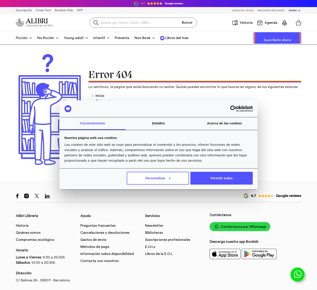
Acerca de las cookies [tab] (224, 123)
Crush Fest (43, 10)
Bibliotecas (154, 232)
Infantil (99, 38)
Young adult (74, 38)
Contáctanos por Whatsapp (240, 226)
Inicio (100, 95)
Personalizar (158, 178)
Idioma (293, 10)
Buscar (187, 22)
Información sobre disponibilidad (107, 254)
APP (80, 10)
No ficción (45, 38)
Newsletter (154, 225)
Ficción (22, 38)
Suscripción (24, 10)
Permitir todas (221, 178)
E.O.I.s (150, 247)
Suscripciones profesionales (167, 239)
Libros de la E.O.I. (159, 254)
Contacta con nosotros (99, 261)
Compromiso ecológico (35, 239)
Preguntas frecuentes (270, 10)
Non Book (142, 38)
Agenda (267, 22)
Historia (242, 22)
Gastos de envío (93, 239)
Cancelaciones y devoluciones (104, 232)
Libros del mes (176, 38)
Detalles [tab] (158, 123)
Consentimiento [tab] (92, 123)
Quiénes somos (28, 232)
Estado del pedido (243, 10)
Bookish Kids (64, 10)
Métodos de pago (94, 247)
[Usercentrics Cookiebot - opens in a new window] (233, 108)
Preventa (122, 38)
